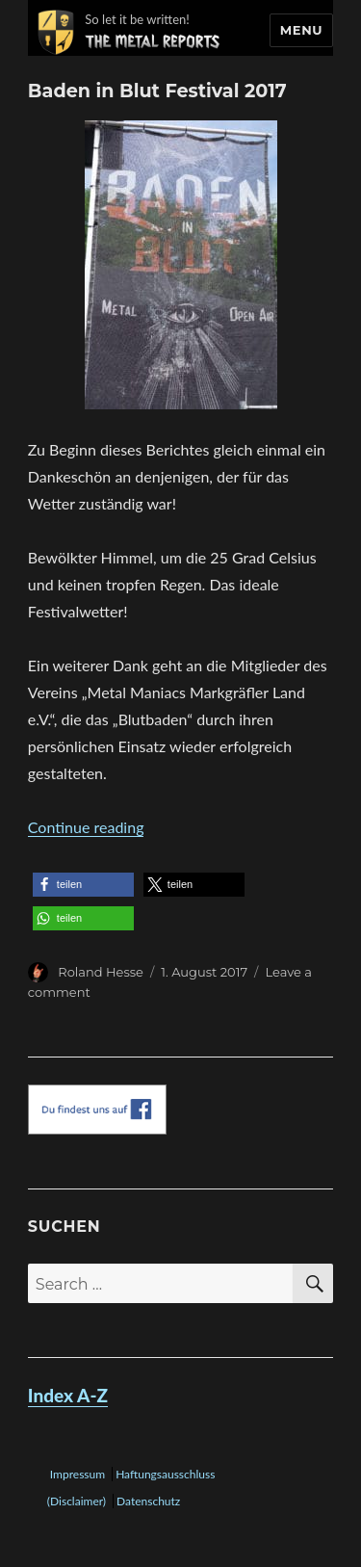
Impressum (77, 1474)
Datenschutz (148, 1501)
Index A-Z (68, 1395)
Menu (301, 30)
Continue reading (86, 827)
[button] (83, 885)
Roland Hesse (100, 971)
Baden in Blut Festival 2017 (157, 90)
